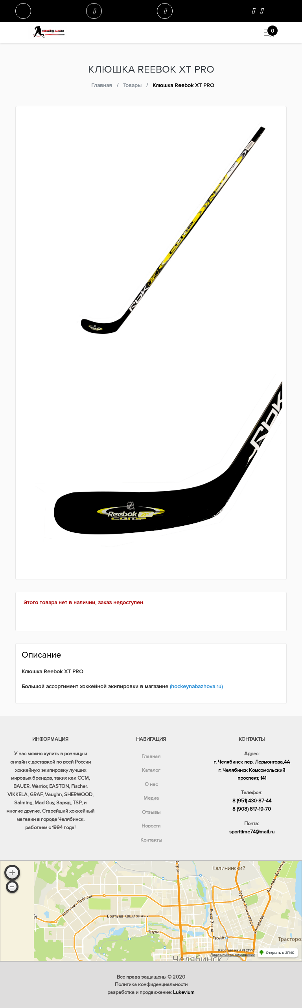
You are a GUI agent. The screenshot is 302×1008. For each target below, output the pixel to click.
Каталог (151, 770)
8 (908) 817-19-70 (251, 809)
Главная (151, 756)
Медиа (151, 798)
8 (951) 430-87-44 (251, 801)
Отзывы (151, 812)
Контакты (151, 840)
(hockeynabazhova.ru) (196, 686)
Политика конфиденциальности (151, 984)
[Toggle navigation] (266, 32)
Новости (151, 826)
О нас (151, 784)
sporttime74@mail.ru (251, 832)
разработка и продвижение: (151, 992)
